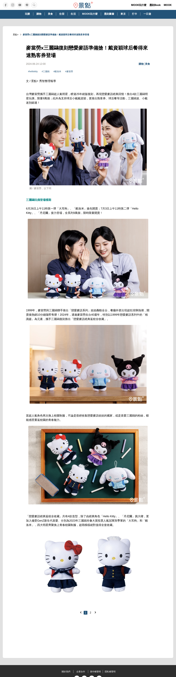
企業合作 (80, 671)
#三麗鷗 (45, 71)
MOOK (168, 5)
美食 (147, 64)
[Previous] (80, 612)
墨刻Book (155, 5)
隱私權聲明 (110, 671)
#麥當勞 (69, 71)
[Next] (95, 612)
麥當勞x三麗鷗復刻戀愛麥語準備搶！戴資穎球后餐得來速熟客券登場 (56, 34)
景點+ (15, 34)
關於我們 (66, 671)
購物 (141, 64)
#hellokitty (33, 71)
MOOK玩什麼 (138, 5)
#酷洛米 (57, 71)
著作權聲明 (95, 671)
